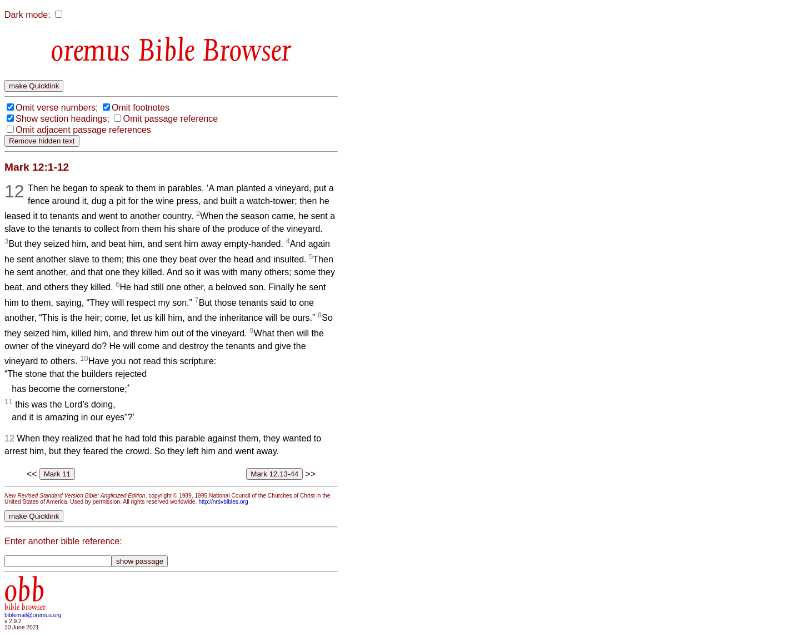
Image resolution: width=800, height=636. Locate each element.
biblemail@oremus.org (33, 615)
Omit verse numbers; (57, 107)
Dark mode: (27, 14)
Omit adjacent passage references (83, 130)
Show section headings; (62, 118)
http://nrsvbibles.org (223, 502)
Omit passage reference (170, 118)
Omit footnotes (140, 107)
